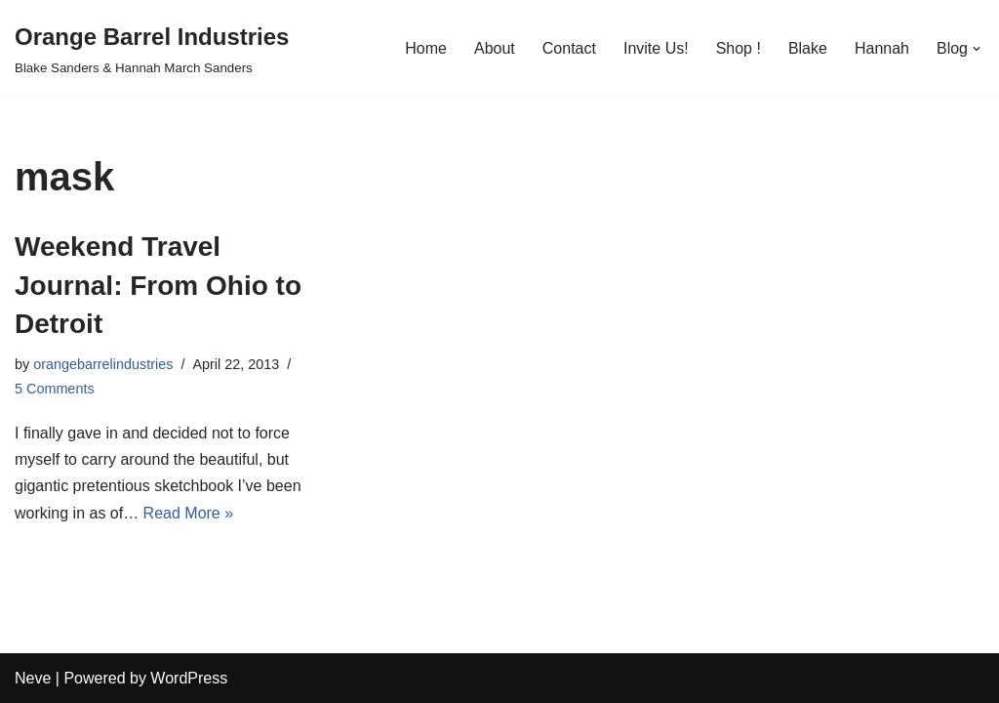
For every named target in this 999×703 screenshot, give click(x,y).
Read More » (188, 513)
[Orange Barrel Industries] (152, 48)
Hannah (882, 48)
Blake (807, 48)
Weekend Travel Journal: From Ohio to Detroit (158, 284)
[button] (976, 49)
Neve (33, 678)
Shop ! (738, 48)
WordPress (188, 678)
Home (426, 48)
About (494, 48)
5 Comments (55, 388)
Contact (569, 48)
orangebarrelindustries (103, 364)
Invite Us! (656, 48)
